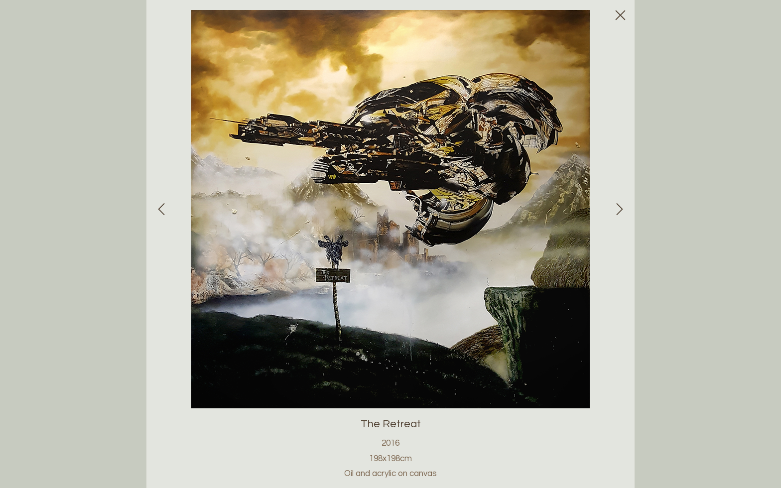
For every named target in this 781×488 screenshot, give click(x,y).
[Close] (161, 209)
